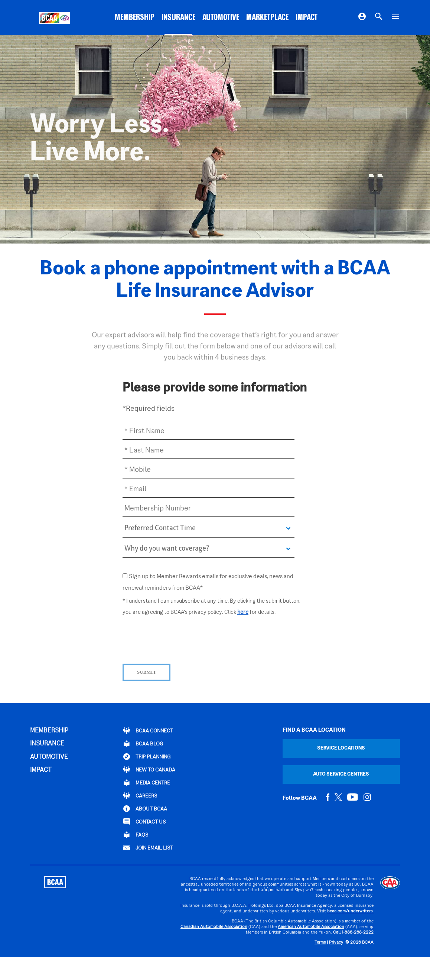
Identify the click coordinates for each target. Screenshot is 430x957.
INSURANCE (178, 18)
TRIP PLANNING (146, 756)
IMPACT (306, 18)
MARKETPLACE (267, 18)
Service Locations (341, 748)
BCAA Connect (148, 730)
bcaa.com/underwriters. (350, 911)
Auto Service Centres (341, 774)
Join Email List (148, 847)
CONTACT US (144, 821)
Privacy (336, 943)
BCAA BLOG (143, 743)
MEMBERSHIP (134, 18)
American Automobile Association (311, 927)
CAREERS (140, 795)
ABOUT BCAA (145, 808)
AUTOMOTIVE (220, 18)
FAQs (135, 834)
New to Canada (149, 769)
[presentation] (179, 638)
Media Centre (146, 782)
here (242, 612)
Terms (320, 943)
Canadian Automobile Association (213, 927)
